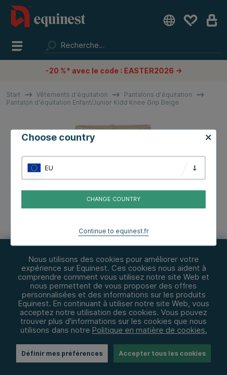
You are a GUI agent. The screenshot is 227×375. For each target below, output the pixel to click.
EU (49, 168)
